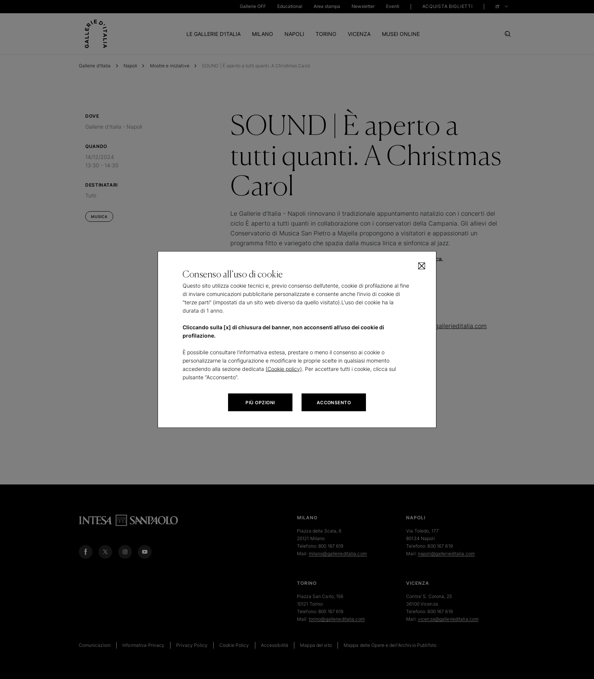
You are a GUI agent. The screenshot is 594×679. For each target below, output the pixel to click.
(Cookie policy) (284, 369)
